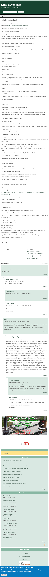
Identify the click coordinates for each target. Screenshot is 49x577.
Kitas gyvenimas (11, 4)
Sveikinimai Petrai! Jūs (9, 500)
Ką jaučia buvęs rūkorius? (34, 251)
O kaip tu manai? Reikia (10, 279)
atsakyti (45, 274)
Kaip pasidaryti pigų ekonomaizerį (11, 486)
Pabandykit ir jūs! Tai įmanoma (35, 253)
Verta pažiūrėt (10, 303)
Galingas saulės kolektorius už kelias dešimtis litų (15, 468)
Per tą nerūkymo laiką (13, 337)
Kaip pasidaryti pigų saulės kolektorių (12, 460)
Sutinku (4, 574)
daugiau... (44, 489)
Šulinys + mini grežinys (9, 532)
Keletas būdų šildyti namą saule (11, 477)
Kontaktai (5, 453)
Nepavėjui (24, 559)
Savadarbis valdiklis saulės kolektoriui (12, 474)
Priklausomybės (11, 25)
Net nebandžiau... (7, 537)
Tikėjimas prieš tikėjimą (33, 258)
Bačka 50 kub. (6, 495)
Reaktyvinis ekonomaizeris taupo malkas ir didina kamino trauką (19, 466)
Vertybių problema (14, 380)
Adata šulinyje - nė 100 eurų (10, 463)
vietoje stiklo (6, 518)
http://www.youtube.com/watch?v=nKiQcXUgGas (18, 310)
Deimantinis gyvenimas (22, 25)
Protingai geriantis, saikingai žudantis (36, 255)
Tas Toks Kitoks (24, 553)
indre (3, 267)
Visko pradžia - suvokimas (34, 256)
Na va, (6, 319)
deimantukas (10, 291)
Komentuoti (45, 263)
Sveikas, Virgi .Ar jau (8, 509)
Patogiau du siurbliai (8, 514)
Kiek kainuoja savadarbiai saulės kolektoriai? (14, 483)
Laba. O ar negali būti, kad (10, 523)
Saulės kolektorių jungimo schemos (12, 471)
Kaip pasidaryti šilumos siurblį (10, 480)
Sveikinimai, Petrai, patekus (10, 505)
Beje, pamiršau (13, 397)
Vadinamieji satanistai (24, 556)
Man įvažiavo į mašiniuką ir (10, 528)
